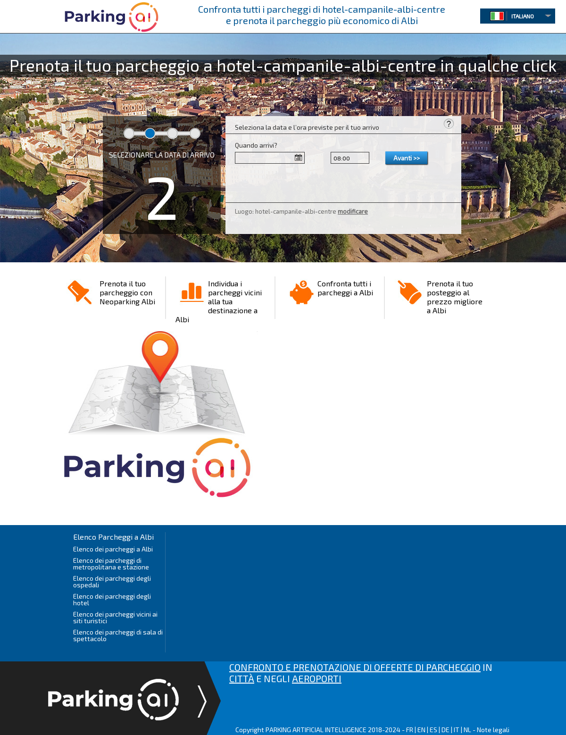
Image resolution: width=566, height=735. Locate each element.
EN (421, 730)
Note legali (493, 730)
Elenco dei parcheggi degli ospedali (112, 581)
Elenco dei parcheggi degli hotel (112, 599)
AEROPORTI (316, 678)
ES (433, 730)
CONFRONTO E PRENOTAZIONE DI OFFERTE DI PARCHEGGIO (355, 667)
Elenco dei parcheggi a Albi (113, 549)
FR (409, 730)
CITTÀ (241, 678)
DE (445, 730)
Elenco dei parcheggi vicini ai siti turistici (115, 617)
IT (456, 730)
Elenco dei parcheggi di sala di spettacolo (118, 635)
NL (467, 730)
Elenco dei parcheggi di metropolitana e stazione (111, 563)
